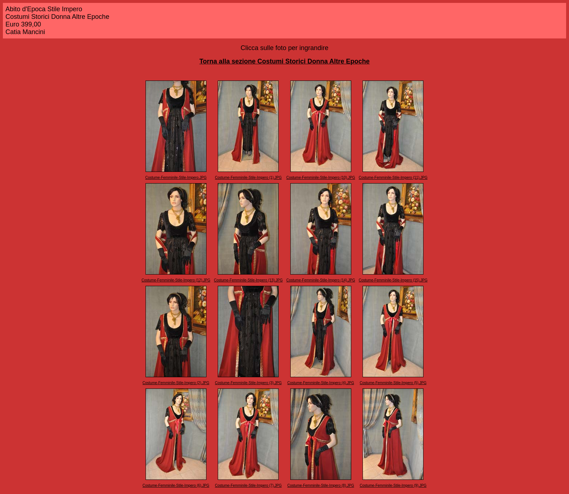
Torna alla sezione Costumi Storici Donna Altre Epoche (284, 61)
